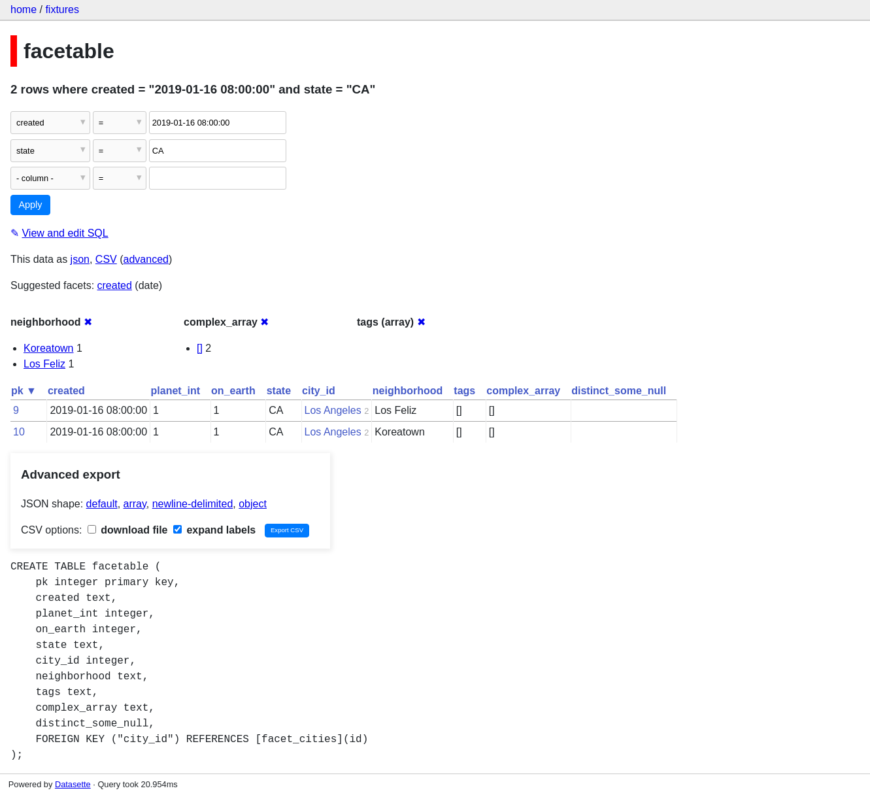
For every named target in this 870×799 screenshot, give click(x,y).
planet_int (176, 390)
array (135, 503)
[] (200, 348)
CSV (106, 259)
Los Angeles (333, 410)
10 (19, 431)
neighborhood (408, 390)
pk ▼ (24, 390)
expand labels (214, 530)
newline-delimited (192, 503)
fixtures (62, 9)
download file (128, 530)
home (23, 9)
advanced (146, 259)
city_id (318, 390)
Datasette (73, 784)
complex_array (523, 390)
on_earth (233, 390)
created (114, 285)
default (102, 503)
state (279, 390)
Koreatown (49, 348)
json (80, 259)
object (253, 503)
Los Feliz (44, 363)
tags (464, 390)
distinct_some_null (618, 390)
